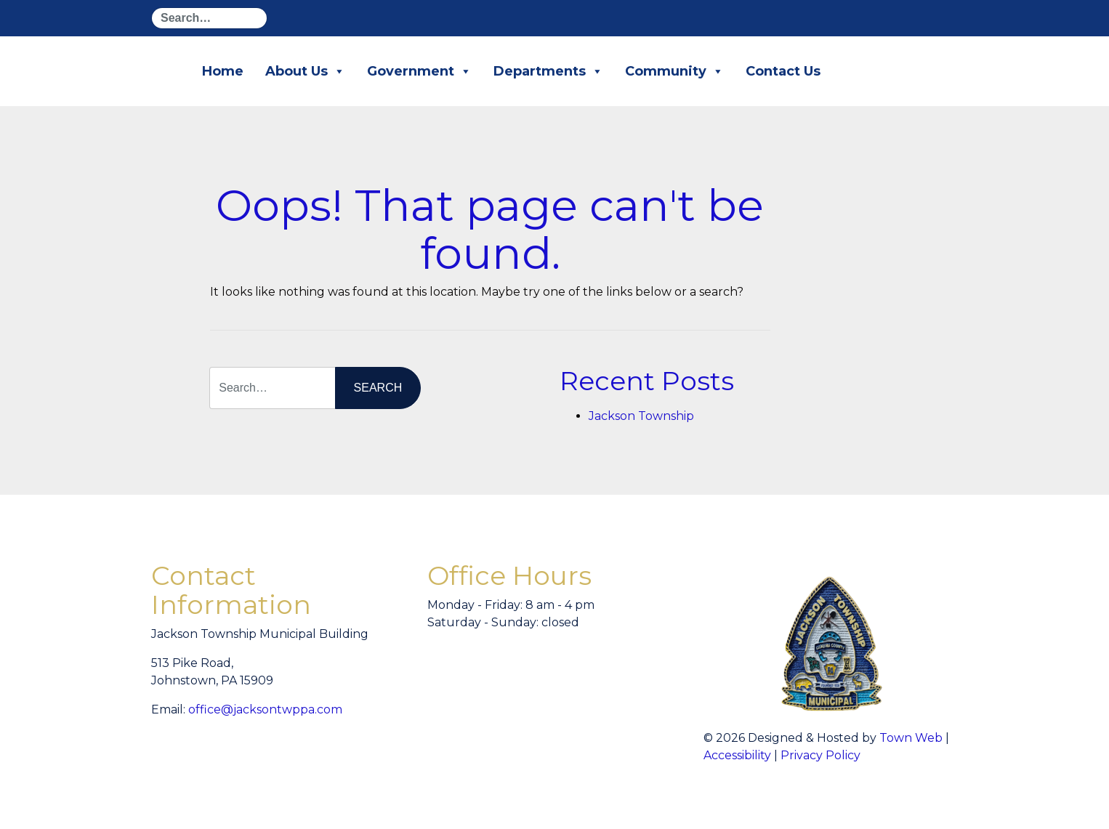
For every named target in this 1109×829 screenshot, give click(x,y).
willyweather (609, 683)
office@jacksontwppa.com (265, 709)
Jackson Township (641, 416)
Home (222, 71)
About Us (305, 71)
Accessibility (737, 755)
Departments (548, 71)
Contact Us (783, 71)
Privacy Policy (820, 755)
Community (674, 71)
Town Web (911, 738)
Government (419, 71)
